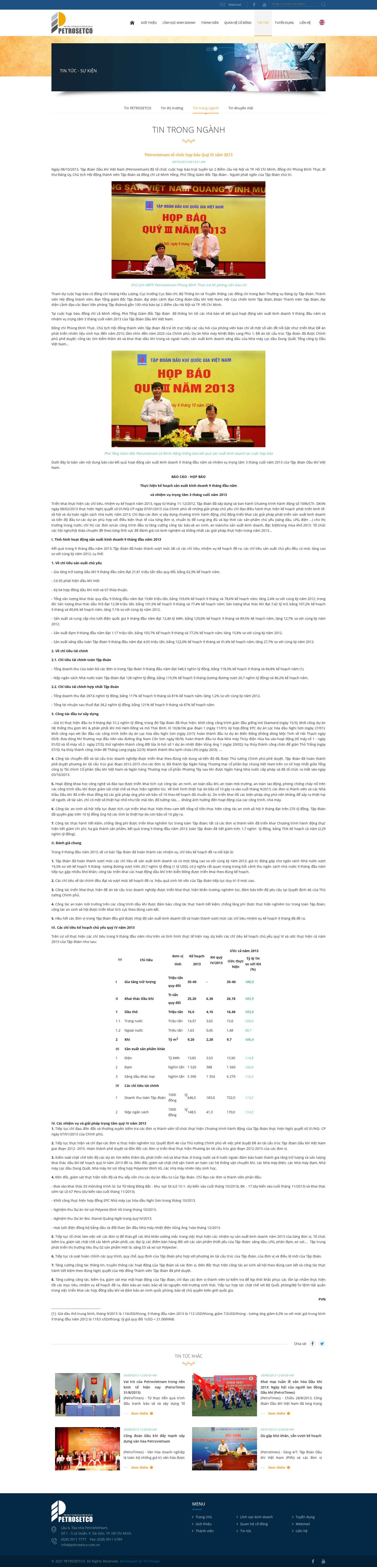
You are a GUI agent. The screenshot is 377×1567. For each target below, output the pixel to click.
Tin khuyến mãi (240, 108)
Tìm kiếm (323, 4)
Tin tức (245, 1531)
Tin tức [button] (263, 22)
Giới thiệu (204, 1524)
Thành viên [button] (210, 22)
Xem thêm (139, 1413)
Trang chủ (132, 23)
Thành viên (205, 1531)
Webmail (234, 4)
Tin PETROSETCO (137, 108)
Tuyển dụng (284, 22)
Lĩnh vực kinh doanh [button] (179, 22)
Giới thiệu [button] (149, 22)
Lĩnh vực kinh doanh (256, 1517)
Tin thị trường (172, 108)
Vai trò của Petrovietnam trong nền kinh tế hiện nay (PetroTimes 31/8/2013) (154, 1387)
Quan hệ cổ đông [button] (237, 22)
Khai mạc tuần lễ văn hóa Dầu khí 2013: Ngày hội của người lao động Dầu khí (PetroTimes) (291, 1387)
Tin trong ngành (206, 108)
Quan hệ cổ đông (254, 1524)
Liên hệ (305, 22)
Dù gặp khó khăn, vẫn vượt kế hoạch (291, 1435)
